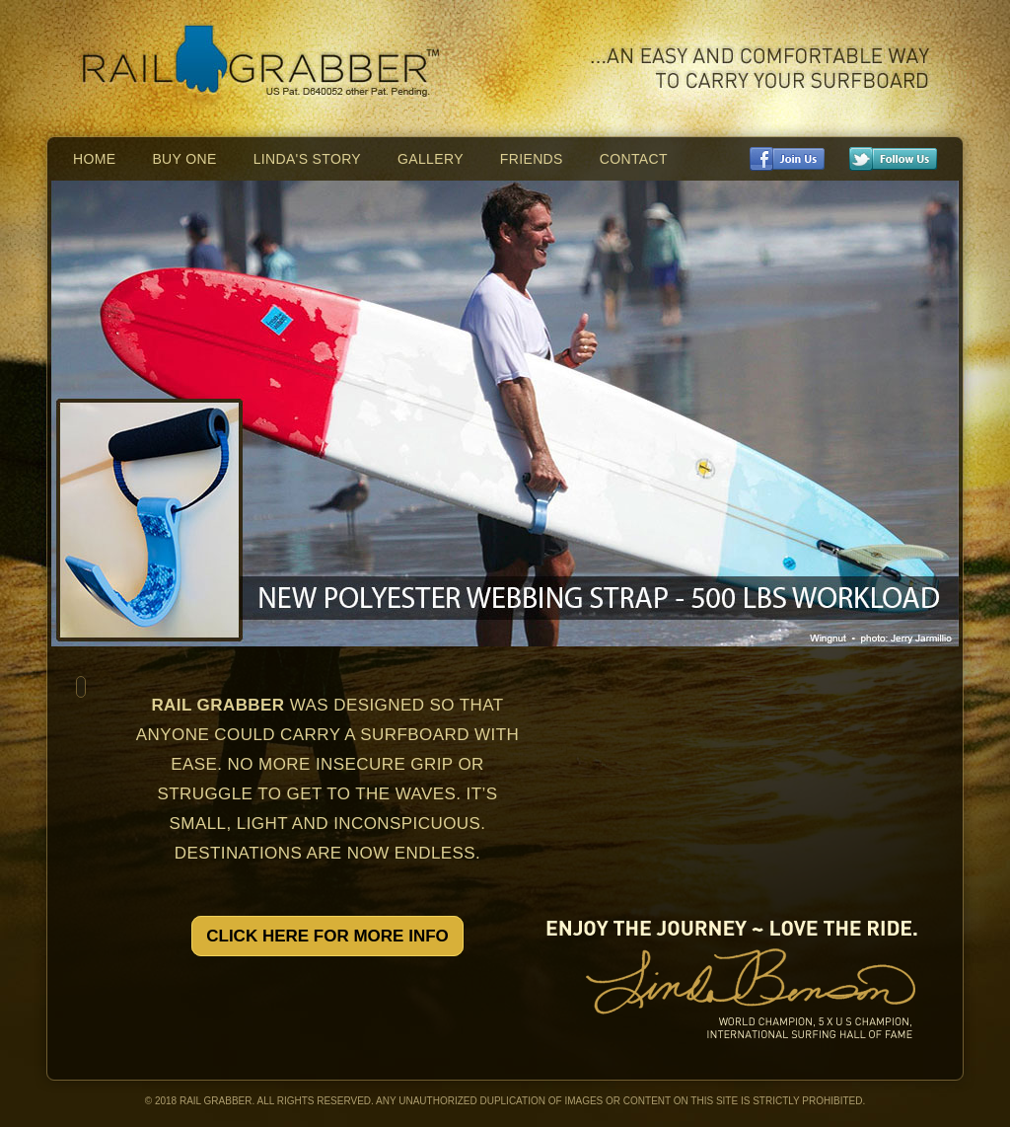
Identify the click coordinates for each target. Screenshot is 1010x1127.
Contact (634, 159)
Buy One (184, 159)
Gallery (430, 159)
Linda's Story (307, 159)
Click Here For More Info (327, 936)
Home (94, 159)
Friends (531, 159)
